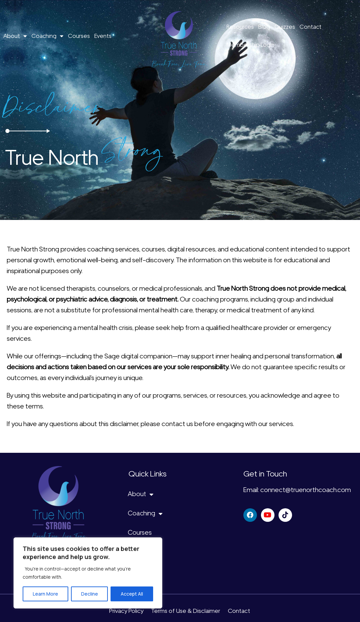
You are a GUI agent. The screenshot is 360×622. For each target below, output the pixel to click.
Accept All (132, 594)
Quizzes (284, 26)
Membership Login (250, 44)
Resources (240, 26)
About (15, 36)
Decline (89, 594)
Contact (310, 26)
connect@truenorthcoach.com (305, 490)
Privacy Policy (126, 611)
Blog (264, 26)
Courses (79, 35)
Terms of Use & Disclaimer (185, 611)
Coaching (47, 36)
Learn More (45, 594)
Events (103, 35)
